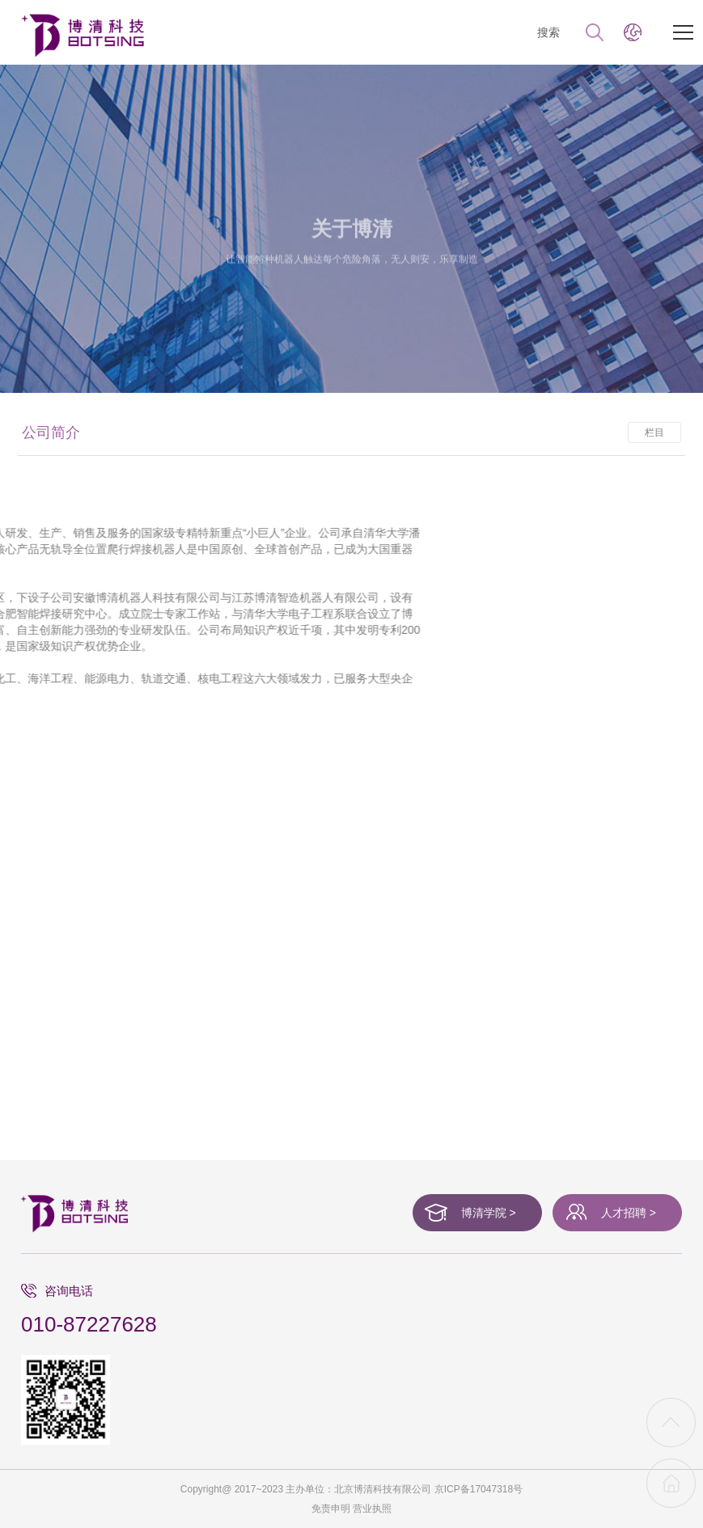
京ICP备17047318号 (478, 1489)
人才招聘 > (628, 1212)
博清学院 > (488, 1212)
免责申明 (330, 1508)
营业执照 (372, 1508)
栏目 (654, 440)
